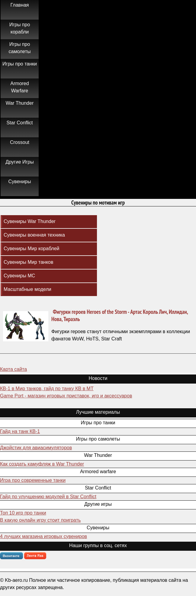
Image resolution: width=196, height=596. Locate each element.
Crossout (19, 142)
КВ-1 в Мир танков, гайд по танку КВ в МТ (47, 388)
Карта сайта (13, 369)
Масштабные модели (27, 289)
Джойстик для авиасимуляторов (36, 447)
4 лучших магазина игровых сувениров (43, 536)
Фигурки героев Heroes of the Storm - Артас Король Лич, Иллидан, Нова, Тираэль (119, 315)
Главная (20, 5)
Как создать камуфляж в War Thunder (42, 464)
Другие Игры (19, 161)
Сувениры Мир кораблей (31, 248)
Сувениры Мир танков (28, 262)
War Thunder (20, 103)
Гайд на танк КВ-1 (20, 431)
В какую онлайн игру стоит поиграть (40, 520)
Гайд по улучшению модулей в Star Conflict (48, 496)
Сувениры (19, 181)
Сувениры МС (19, 275)
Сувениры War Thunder (30, 221)
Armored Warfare (19, 87)
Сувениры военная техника (34, 234)
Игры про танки (19, 63)
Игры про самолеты (20, 48)
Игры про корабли (19, 28)
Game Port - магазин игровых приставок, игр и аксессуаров (66, 395)
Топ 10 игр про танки (23, 512)
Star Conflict (19, 122)
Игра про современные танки (33, 480)
